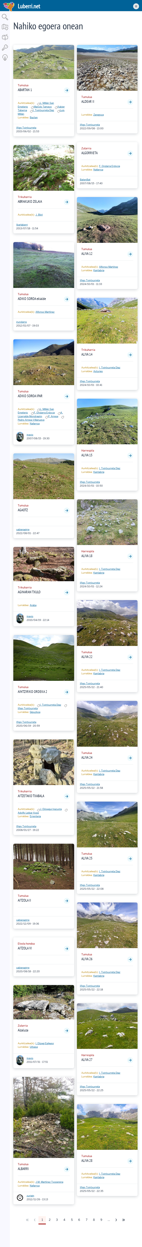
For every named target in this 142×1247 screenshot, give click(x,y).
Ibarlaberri (22, 224)
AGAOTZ (23, 510)
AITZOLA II (24, 900)
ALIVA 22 (86, 656)
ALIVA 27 (86, 1059)
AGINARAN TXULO (29, 592)
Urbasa (34, 1047)
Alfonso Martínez (45, 312)
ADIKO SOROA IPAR (30, 395)
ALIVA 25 (86, 858)
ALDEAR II (87, 101)
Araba (33, 605)
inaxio (30, 434)
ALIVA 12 (86, 253)
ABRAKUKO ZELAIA (30, 201)
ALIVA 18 (86, 555)
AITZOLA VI (25, 948)
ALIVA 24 (86, 757)
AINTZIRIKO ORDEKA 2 (32, 691)
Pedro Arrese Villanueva (31, 419)
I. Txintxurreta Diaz (43, 110)
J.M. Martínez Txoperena (49, 1182)
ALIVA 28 (86, 1160)
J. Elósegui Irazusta (51, 809)
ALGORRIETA (89, 152)
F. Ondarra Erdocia (44, 412)
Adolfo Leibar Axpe (28, 812)
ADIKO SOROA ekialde (32, 298)
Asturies (98, 371)
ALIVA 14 (86, 354)
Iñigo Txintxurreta (26, 127)
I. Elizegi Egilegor (45, 1043)
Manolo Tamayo (43, 106)
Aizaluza (23, 1030)
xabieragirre (22, 529)
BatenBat (85, 179)
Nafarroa (35, 423)
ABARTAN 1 (25, 89)
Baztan (34, 117)
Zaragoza (98, 114)
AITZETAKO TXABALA (31, 795)
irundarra (21, 322)
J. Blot (39, 214)
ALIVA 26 (86, 958)
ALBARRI (23, 1168)
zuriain (30, 1195)
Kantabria (98, 270)
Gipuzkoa (35, 712)
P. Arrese (53, 416)
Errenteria (35, 816)
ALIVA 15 (86, 455)
